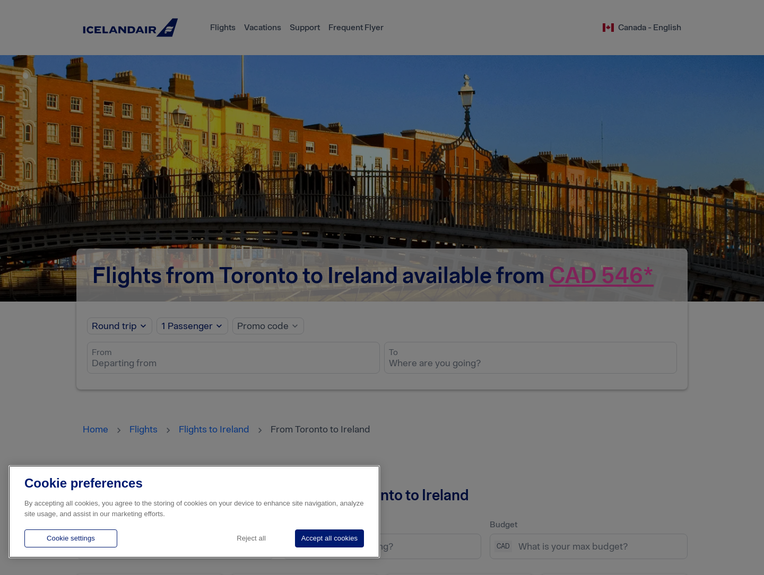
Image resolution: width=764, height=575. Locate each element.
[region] (194, 511)
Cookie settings (71, 538)
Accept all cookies (329, 538)
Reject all (251, 538)
